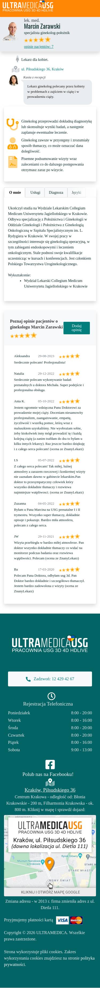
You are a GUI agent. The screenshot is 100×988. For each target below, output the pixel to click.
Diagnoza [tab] (56, 193)
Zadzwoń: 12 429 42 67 (50, 679)
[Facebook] (50, 764)
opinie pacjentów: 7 (38, 47)
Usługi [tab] (34, 193)
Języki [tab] (76, 193)
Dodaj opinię (77, 328)
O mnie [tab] (14, 193)
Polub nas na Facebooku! (48, 774)
